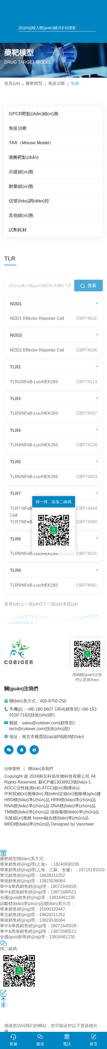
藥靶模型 (34, 83)
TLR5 (15, 467)
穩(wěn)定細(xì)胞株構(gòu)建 (72, 792)
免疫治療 (56, 83)
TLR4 (15, 435)
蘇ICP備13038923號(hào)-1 (64, 780)
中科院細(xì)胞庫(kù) (23, 792)
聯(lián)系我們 (40, 767)
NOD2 (16, 340)
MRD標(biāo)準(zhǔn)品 (27, 822)
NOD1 (16, 309)
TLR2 (15, 372)
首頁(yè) (12, 83)
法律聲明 (12, 767)
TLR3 (15, 404)
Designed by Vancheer (72, 822)
